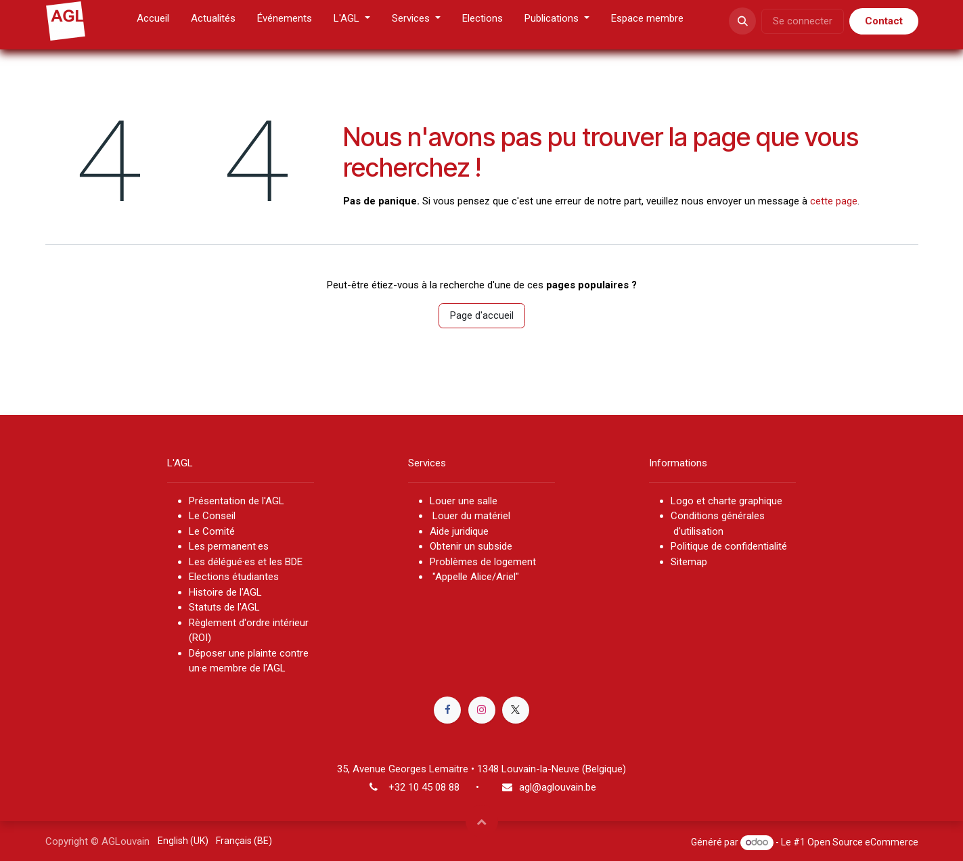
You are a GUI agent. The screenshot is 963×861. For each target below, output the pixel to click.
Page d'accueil (482, 315)
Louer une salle (463, 501)
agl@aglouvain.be (557, 787)
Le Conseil (213, 516)
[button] (742, 21)
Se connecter (802, 21)
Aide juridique (459, 531)
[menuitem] (153, 21)
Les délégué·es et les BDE (246, 562)
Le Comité (212, 531)
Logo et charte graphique (726, 501)
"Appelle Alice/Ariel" (474, 577)
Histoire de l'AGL (225, 592)
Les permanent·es (229, 546)
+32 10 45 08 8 (421, 787)
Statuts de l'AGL (224, 607)
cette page (833, 201)
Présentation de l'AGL (236, 501)
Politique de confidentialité (729, 546)
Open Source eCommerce (862, 842)
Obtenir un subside (471, 546)
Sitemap (689, 562)
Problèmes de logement (483, 562)
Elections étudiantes (234, 577)
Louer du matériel (471, 516)
